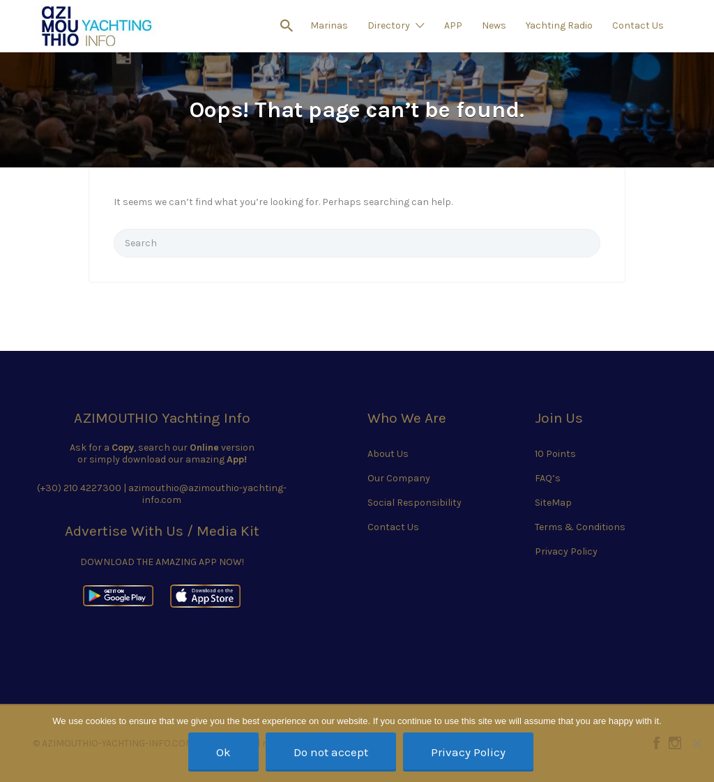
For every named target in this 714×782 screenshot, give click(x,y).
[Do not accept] (697, 743)
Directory (388, 25)
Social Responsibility (414, 503)
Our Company (398, 478)
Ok (223, 752)
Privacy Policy (566, 551)
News (494, 25)
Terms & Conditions (580, 527)
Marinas (329, 25)
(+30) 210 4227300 (79, 488)
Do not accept (331, 752)
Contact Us (638, 25)
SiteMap (553, 503)
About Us (388, 454)
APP (453, 25)
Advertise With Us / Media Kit (162, 530)
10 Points (555, 454)
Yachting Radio (559, 25)
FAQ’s (548, 478)
